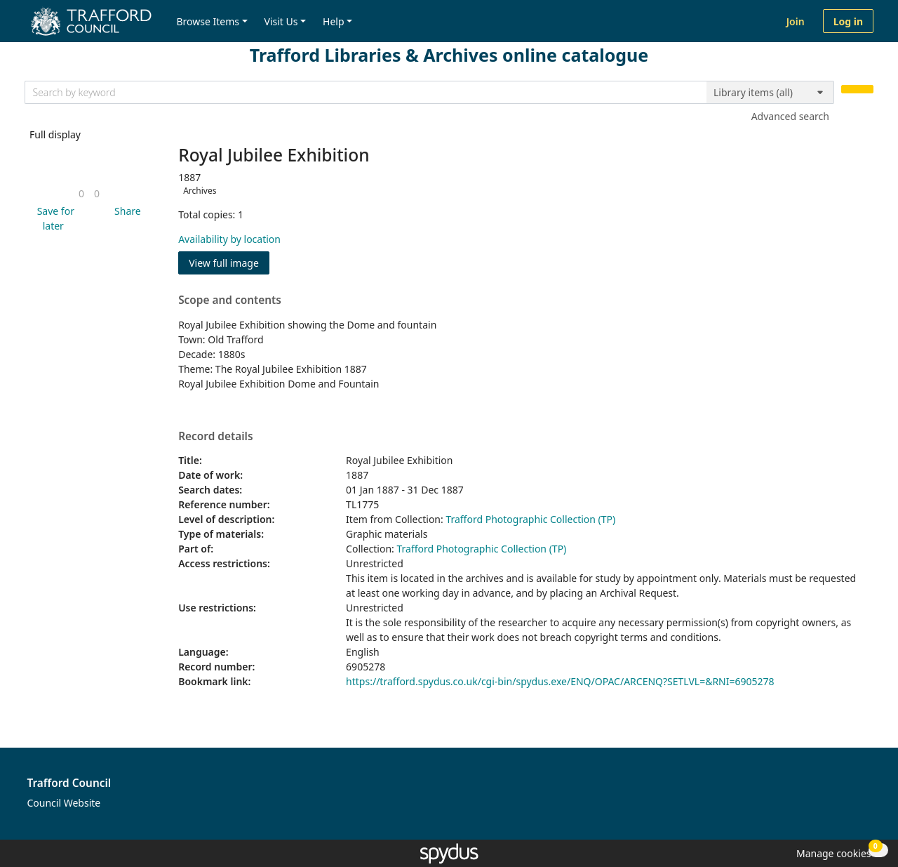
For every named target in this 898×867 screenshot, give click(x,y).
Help (333, 21)
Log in (848, 21)
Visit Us (281, 21)
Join (795, 21)
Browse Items (207, 21)
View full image (224, 263)
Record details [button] (215, 436)
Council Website (64, 802)
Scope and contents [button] (229, 300)
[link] (81, 193)
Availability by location (229, 239)
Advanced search (790, 116)
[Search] (857, 89)
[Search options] (770, 93)
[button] (53, 218)
